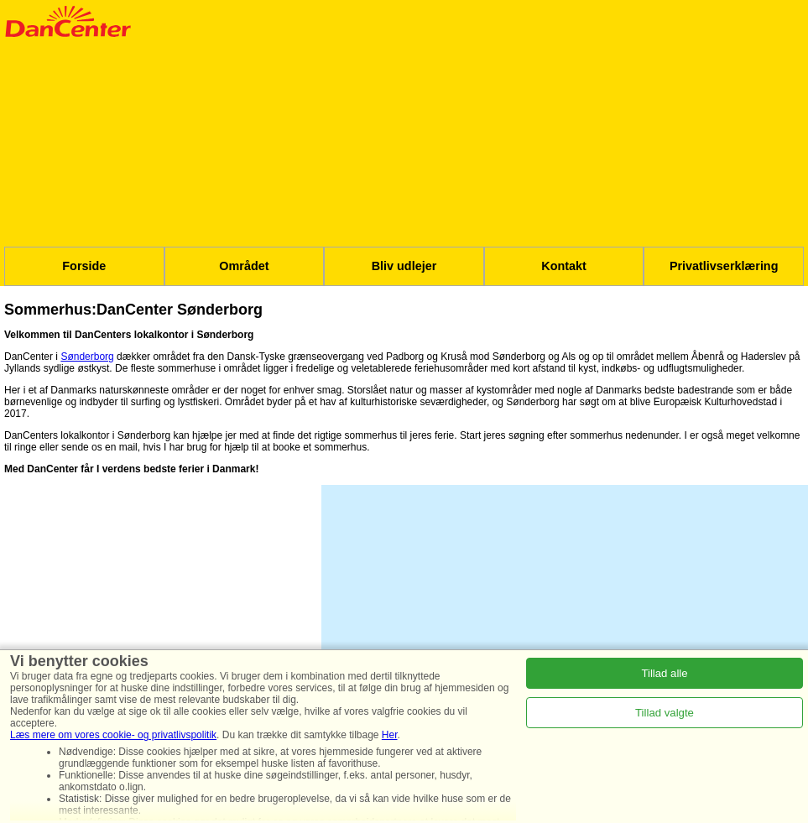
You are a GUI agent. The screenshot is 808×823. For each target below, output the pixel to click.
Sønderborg (86, 356)
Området (243, 266)
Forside (84, 266)
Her (390, 735)
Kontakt (563, 266)
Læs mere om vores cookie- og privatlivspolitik (113, 735)
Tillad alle (664, 673)
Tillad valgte (664, 712)
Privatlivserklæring (724, 266)
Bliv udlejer (404, 266)
